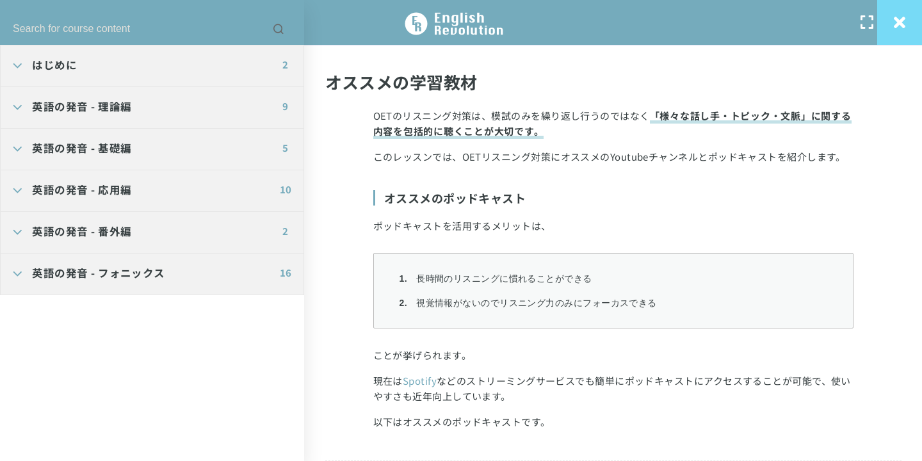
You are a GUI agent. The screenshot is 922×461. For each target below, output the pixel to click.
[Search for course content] (278, 28)
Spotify (420, 380)
